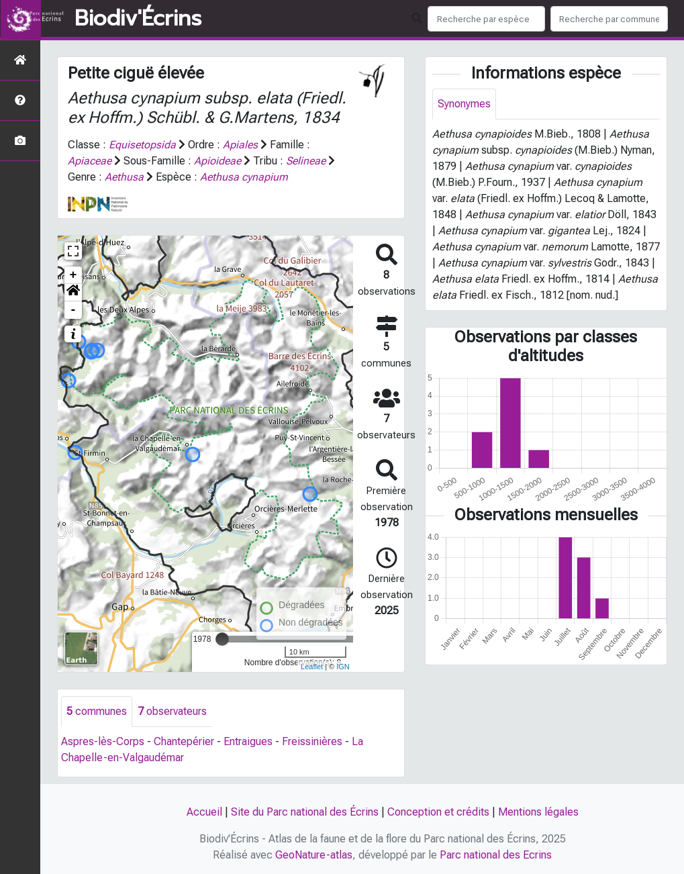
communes (96, 711)
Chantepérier (184, 741)
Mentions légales (538, 812)
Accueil (204, 812)
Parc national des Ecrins (496, 854)
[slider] (222, 639)
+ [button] (73, 275)
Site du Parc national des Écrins (305, 812)
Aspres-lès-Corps (102, 741)
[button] (73, 292)
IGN (343, 667)
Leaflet (312, 667)
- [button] (73, 310)
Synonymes (464, 103)
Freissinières (312, 741)
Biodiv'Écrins (138, 18)
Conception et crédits (438, 812)
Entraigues (248, 741)
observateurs (172, 711)
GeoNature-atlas (313, 854)
